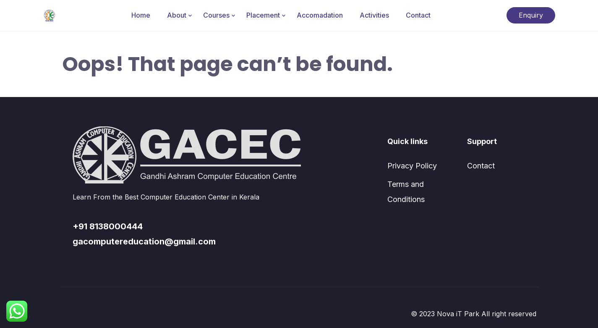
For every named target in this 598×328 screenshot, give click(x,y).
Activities (374, 15)
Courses (216, 15)
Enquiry (531, 15)
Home (140, 15)
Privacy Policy (412, 165)
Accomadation (320, 15)
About (176, 15)
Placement (263, 15)
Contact (418, 15)
